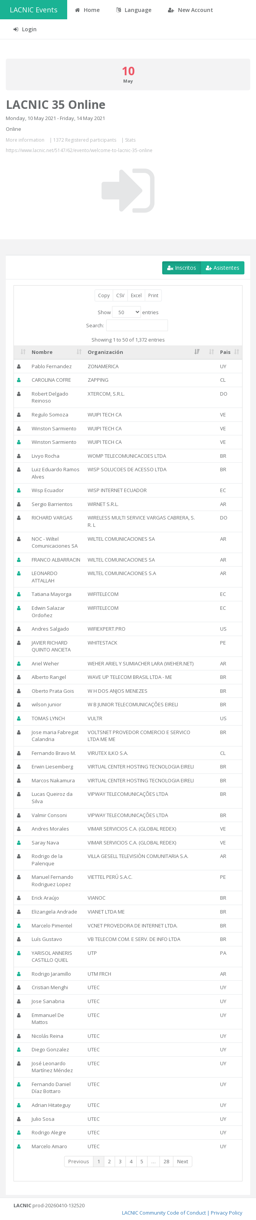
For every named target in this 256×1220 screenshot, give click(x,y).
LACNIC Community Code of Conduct (164, 1212)
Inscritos (181, 267)
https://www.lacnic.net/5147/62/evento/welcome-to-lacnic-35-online (79, 150)
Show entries (128, 312)
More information (25, 140)
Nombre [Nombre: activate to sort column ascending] (42, 352)
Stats (130, 140)
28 (166, 1161)
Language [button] (133, 10)
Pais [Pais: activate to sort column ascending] (225, 352)
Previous (78, 1161)
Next (182, 1161)
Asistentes (222, 267)
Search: (127, 325)
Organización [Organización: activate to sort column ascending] (105, 352)
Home (87, 10)
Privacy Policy (226, 1212)
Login (25, 29)
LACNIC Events (34, 9)
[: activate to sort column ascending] (21, 352)
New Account (190, 10)
